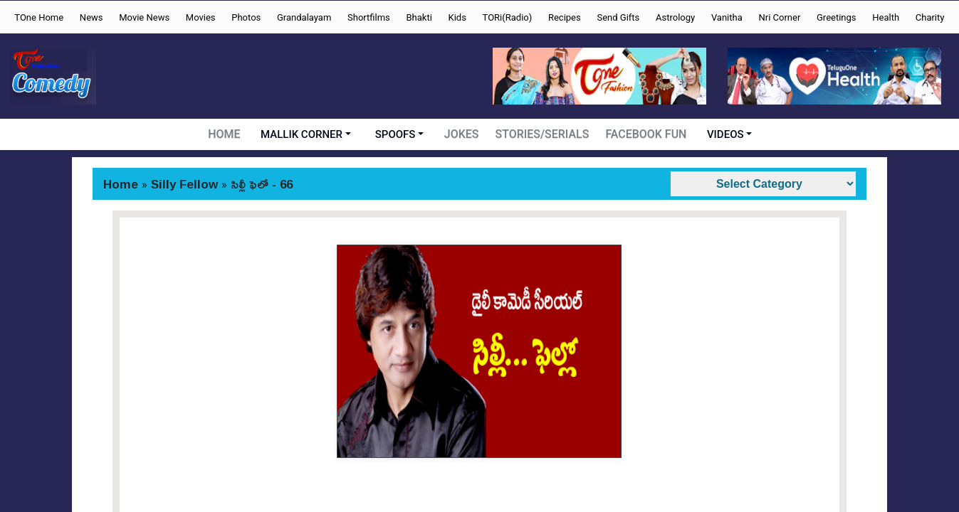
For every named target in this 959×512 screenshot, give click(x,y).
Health (885, 17)
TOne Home (38, 17)
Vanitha (727, 17)
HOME (227, 134)
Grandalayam (304, 17)
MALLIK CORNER (305, 134)
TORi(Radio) (508, 17)
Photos (246, 17)
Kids (457, 17)
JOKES (465, 134)
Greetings (836, 17)
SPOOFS (398, 134)
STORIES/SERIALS (544, 134)
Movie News (144, 17)
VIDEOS (722, 134)
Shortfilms (368, 17)
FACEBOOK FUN (644, 134)
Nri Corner (779, 17)
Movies (201, 17)
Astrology (675, 17)
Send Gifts (618, 17)
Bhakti (418, 17)
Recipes (564, 17)
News (91, 17)
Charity (930, 17)
